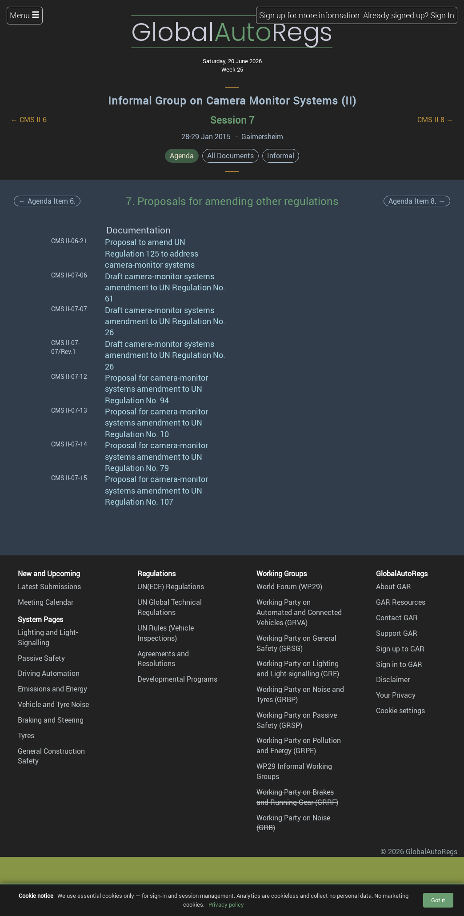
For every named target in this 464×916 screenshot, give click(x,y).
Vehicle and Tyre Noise (53, 704)
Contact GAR (397, 618)
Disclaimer (393, 679)
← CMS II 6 (29, 120)
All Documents (230, 156)
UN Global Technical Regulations (169, 607)
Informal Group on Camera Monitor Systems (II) (232, 100)
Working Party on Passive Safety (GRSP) (296, 720)
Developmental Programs (177, 679)
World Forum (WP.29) (289, 586)
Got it (438, 900)
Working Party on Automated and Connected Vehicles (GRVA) (299, 612)
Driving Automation (49, 673)
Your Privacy (396, 695)
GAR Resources (400, 602)
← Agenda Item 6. (47, 201)
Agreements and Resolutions (163, 659)
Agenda (182, 156)
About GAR (393, 586)
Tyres (26, 735)
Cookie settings (400, 710)
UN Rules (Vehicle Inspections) (165, 633)
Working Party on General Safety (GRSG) (296, 643)
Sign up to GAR (400, 649)
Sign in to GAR (399, 664)
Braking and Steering (51, 720)
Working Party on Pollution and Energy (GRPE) (298, 745)
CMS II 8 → (435, 120)
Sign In (442, 15)
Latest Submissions (49, 586)
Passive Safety (41, 658)
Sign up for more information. (310, 15)
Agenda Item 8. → (416, 201)
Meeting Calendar (45, 602)
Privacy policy (226, 904)
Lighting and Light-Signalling (48, 637)
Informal (280, 156)
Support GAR (396, 633)
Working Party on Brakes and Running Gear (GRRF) (297, 797)
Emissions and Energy (52, 689)
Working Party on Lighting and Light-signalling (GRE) (297, 669)
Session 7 (232, 120)
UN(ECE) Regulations (170, 586)
